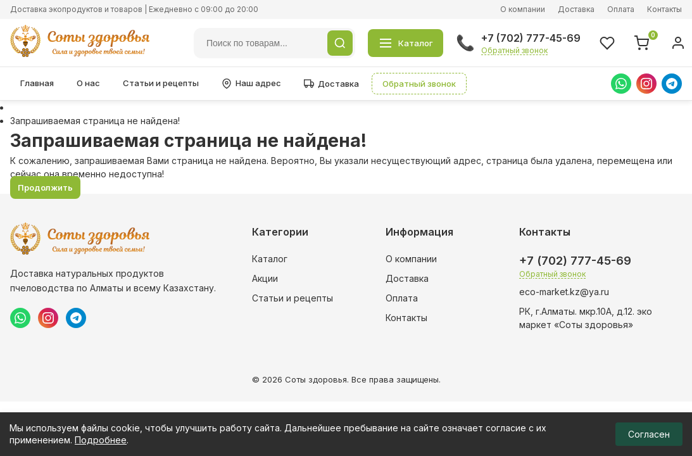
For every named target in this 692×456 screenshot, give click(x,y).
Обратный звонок (514, 50)
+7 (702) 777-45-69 (531, 38)
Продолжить (45, 187)
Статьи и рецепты (161, 83)
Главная (37, 83)
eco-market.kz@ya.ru (564, 291)
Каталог (269, 258)
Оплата (620, 9)
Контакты (664, 9)
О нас (88, 83)
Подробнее (101, 439)
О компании (522, 9)
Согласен (649, 434)
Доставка (576, 9)
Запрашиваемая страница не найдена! (95, 120)
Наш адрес (251, 83)
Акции (265, 278)
